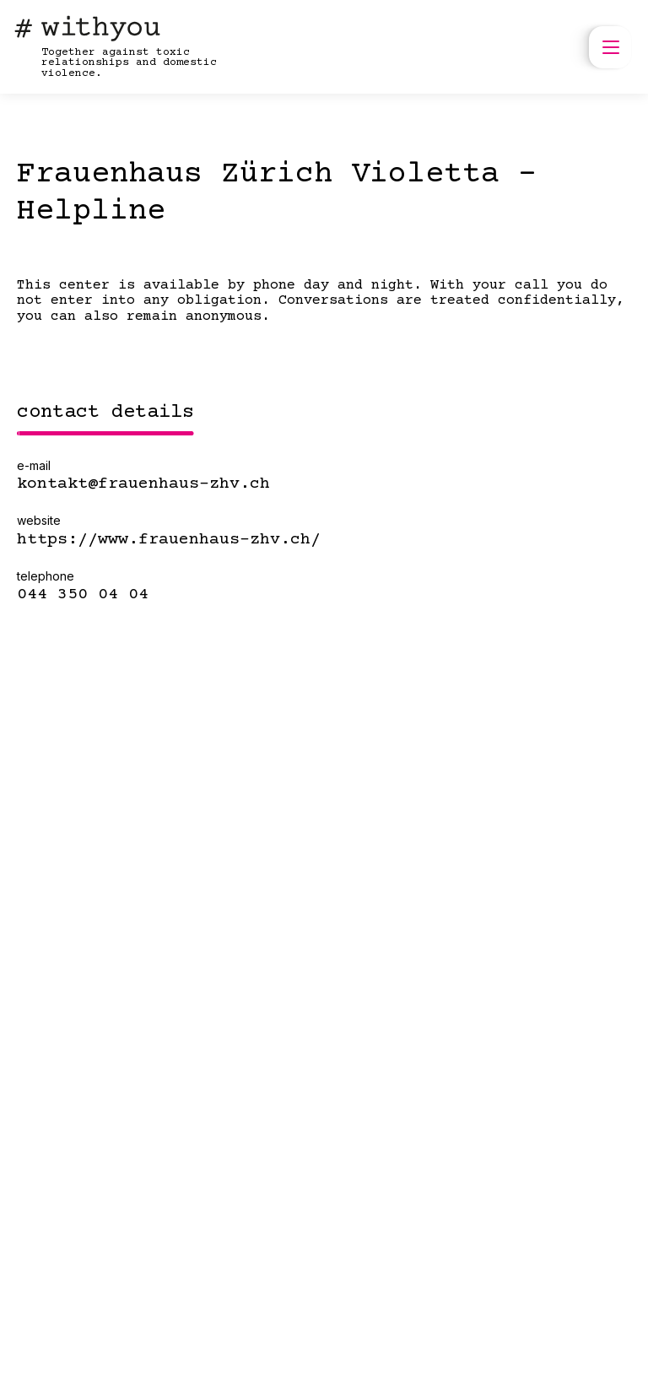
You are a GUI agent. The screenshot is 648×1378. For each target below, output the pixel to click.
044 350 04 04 (82, 595)
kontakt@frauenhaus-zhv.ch (143, 484)
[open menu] (610, 47)
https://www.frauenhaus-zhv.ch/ (169, 540)
